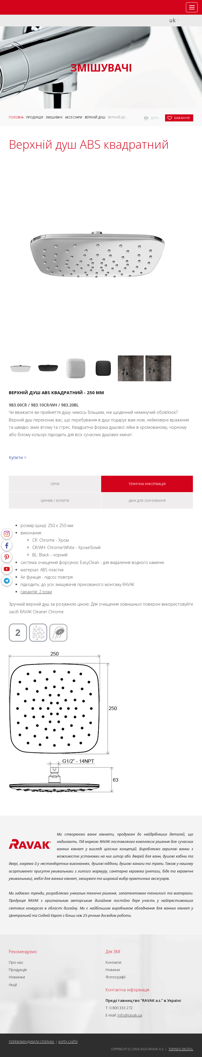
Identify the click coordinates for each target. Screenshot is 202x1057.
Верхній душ (95, 117)
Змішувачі (54, 117)
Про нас (16, 962)
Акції (13, 984)
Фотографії (115, 977)
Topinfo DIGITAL (181, 1049)
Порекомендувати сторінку (32, 1041)
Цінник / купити (55, 500)
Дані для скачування (147, 500)
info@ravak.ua (130, 1015)
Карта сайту (68, 1041)
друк (155, 118)
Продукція (34, 117)
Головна (16, 117)
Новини (113, 969)
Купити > (17, 457)
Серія (54, 484)
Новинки (17, 977)
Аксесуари (73, 117)
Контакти (113, 962)
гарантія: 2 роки (36, 591)
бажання (182, 118)
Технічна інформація (147, 484)
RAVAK (22, 7)
